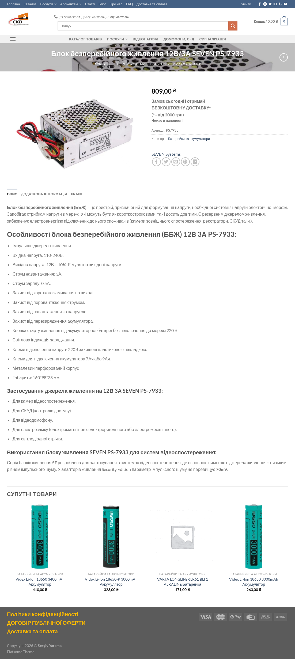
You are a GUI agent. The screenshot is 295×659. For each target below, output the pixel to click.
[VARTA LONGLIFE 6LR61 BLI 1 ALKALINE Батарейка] (182, 537)
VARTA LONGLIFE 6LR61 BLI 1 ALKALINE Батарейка (182, 581)
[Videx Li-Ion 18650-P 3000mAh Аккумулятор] (111, 537)
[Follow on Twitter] (270, 4)
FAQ (129, 4)
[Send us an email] (275, 4)
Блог (102, 4)
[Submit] (232, 26)
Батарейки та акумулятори (176, 64)
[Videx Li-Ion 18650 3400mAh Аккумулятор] (40, 537)
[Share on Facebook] (156, 161)
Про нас (116, 4)
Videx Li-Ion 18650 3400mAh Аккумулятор (40, 581)
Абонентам (70, 4)
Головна (13, 4)
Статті (90, 4)
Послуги (48, 4)
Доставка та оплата (152, 4)
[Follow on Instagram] (265, 4)
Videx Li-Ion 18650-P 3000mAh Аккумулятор (111, 581)
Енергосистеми (130, 64)
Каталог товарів (85, 39)
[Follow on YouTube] (285, 4)
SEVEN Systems (166, 154)
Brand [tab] (77, 194)
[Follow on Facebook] (259, 4)
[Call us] (280, 4)
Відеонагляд (145, 39)
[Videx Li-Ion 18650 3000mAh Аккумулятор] (254, 537)
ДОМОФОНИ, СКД (179, 39)
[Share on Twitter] (166, 161)
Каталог (30, 4)
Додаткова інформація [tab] (44, 194)
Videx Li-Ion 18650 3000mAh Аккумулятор (253, 581)
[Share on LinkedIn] (195, 161)
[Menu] (13, 39)
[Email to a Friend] (175, 161)
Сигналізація (212, 39)
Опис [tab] (12, 194)
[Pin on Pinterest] (185, 161)
